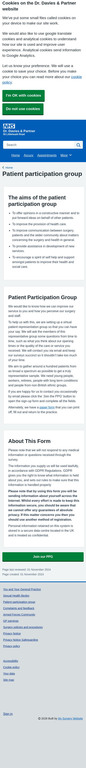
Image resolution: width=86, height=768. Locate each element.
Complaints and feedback (18, 608)
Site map (8, 679)
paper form (47, 407)
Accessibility (10, 661)
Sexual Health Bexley (16, 595)
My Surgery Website (70, 718)
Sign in (8, 713)
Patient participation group (19, 602)
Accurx (28, 155)
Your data (9, 673)
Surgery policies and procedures (23, 627)
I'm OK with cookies (23, 95)
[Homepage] (42, 128)
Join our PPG (43, 556)
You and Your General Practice (22, 589)
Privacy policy (11, 646)
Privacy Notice (12, 633)
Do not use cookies (23, 109)
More (66, 155)
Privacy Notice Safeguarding (20, 639)
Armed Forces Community (19, 614)
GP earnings (10, 620)
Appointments (47, 155)
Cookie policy (11, 667)
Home (15, 155)
